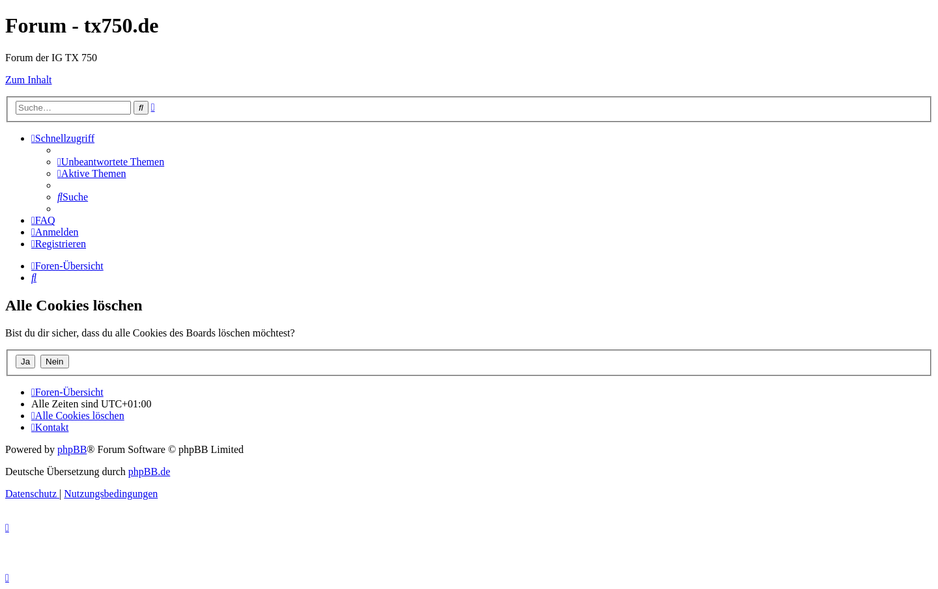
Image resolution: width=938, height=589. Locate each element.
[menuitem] (110, 161)
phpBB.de (149, 471)
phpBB (72, 449)
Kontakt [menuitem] (49, 427)
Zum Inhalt (28, 79)
